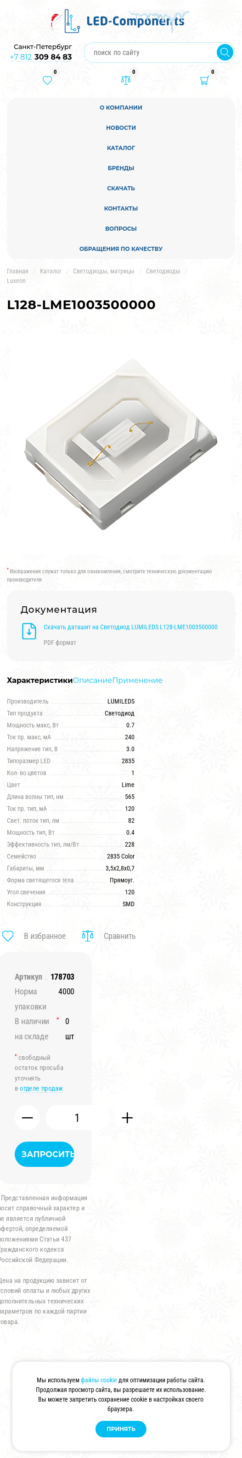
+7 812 (41, 57)
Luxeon (16, 280)
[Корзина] (205, 80)
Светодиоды (163, 271)
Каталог (51, 271)
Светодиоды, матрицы (104, 271)
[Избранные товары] (47, 80)
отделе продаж (41, 1088)
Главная (17, 271)
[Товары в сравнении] (126, 80)
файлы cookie (99, 1380)
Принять (121, 1428)
